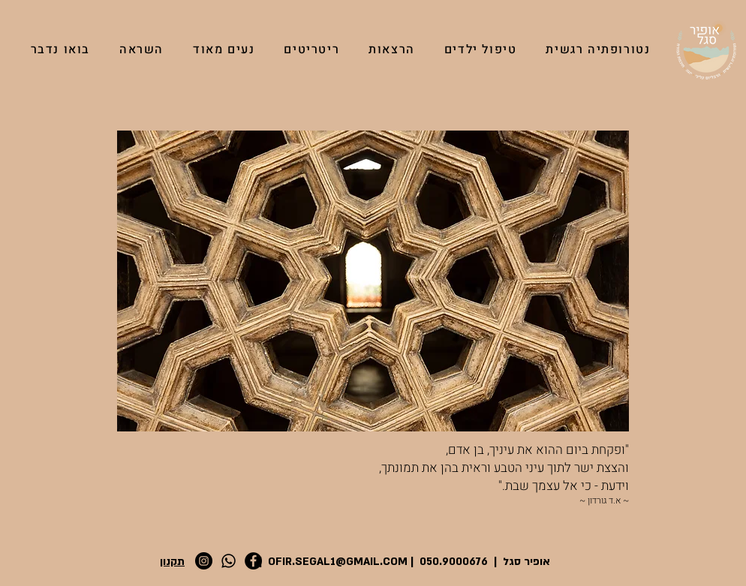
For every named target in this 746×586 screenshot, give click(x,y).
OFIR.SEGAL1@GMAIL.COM (338, 561)
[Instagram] (203, 560)
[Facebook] (253, 560)
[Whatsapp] (228, 560)
